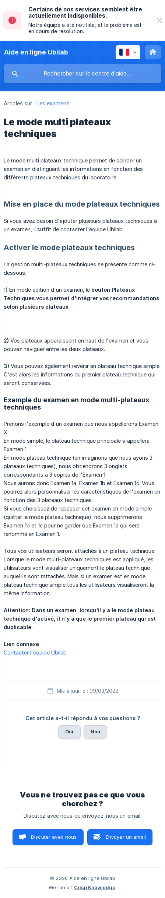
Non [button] (95, 731)
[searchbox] (82, 73)
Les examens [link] (53, 103)
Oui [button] (69, 731)
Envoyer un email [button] (126, 837)
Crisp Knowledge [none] (94, 887)
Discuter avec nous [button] (54, 837)
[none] (159, 20)
